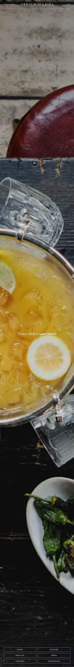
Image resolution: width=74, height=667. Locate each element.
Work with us (54, 661)
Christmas (19, 661)
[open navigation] (68, 4)
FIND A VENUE (9, 4)
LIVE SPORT (54, 649)
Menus (54, 655)
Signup (20, 649)
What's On (20, 655)
